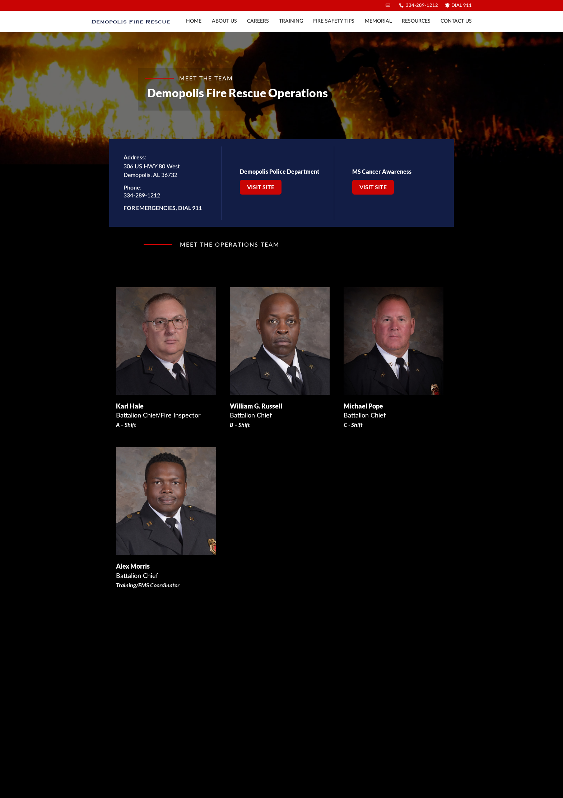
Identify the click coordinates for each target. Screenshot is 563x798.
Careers (258, 21)
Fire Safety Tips (333, 21)
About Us (224, 21)
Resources (416, 21)
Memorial (378, 21)
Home (193, 21)
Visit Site (260, 186)
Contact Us (456, 21)
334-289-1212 (422, 5)
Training (291, 21)
